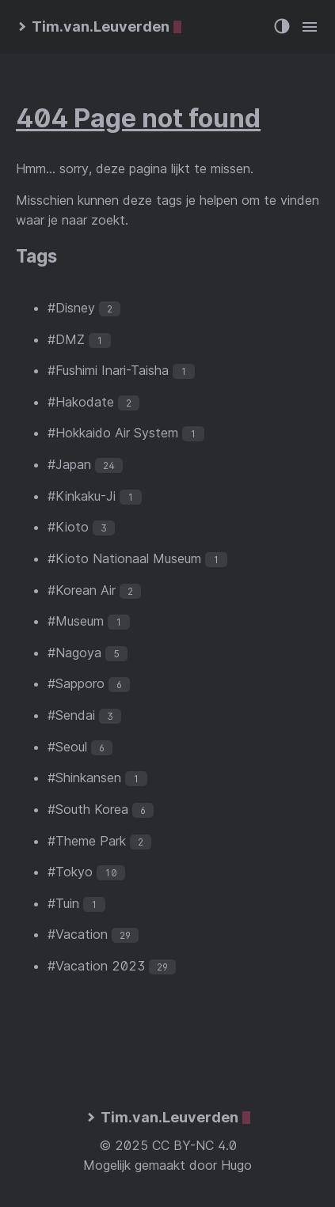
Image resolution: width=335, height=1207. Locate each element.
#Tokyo (70, 872)
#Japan (69, 464)
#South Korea (88, 809)
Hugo (236, 1165)
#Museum (76, 621)
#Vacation (78, 934)
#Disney (71, 308)
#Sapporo (76, 683)
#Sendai (71, 715)
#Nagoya (74, 652)
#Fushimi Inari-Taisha (108, 370)
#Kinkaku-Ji (82, 496)
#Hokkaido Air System (113, 433)
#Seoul (67, 747)
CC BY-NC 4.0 (194, 1145)
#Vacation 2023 (96, 966)
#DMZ (66, 339)
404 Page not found (138, 118)
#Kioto (68, 527)
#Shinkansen (84, 777)
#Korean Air (82, 590)
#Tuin (63, 903)
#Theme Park (87, 841)
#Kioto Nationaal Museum (124, 558)
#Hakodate (81, 402)
